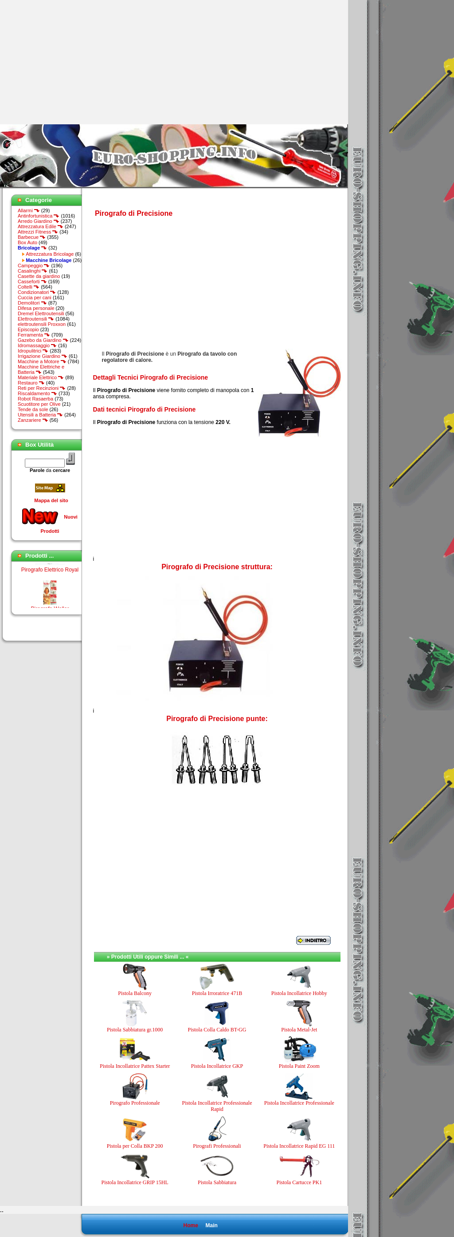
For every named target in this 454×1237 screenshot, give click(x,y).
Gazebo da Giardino (43, 340)
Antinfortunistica (38, 215)
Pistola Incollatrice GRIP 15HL (135, 1182)
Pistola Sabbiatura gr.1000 (135, 1030)
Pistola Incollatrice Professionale (299, 1103)
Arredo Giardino (38, 221)
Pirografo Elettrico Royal (49, 576)
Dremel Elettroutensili (41, 313)
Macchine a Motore (42, 361)
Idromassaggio (37, 345)
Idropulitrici (33, 350)
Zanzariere (33, 420)
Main (211, 1225)
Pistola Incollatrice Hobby (299, 993)
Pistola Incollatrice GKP (217, 1066)
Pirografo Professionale (135, 1103)
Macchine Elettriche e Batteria (41, 369)
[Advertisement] (74, 62)
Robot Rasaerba (35, 398)
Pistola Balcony (135, 993)
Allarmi (29, 210)
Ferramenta (34, 334)
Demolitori (32, 302)
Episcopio (28, 329)
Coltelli (28, 286)
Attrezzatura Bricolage (50, 254)
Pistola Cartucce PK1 (299, 1182)
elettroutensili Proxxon (42, 324)
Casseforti (32, 281)
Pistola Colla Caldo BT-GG (217, 1030)
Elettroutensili (36, 318)
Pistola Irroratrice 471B (217, 993)
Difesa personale (36, 308)
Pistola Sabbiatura (217, 1182)
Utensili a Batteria (40, 414)
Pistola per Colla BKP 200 (135, 1146)
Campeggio (34, 265)
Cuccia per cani (34, 297)
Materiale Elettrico (41, 377)
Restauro (31, 382)
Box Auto (27, 242)
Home (190, 1225)
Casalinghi (32, 271)
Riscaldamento (37, 393)
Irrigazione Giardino (42, 356)
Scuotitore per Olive (39, 404)
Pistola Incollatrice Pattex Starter (135, 1066)
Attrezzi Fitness (38, 231)
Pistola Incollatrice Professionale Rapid (217, 1106)
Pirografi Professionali (217, 1146)
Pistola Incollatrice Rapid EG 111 (299, 1146)
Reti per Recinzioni (42, 388)
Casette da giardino (39, 276)
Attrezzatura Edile (40, 226)
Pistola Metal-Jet (299, 1030)
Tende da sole (33, 409)
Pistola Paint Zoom (299, 1066)
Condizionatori (37, 292)
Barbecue (32, 237)
